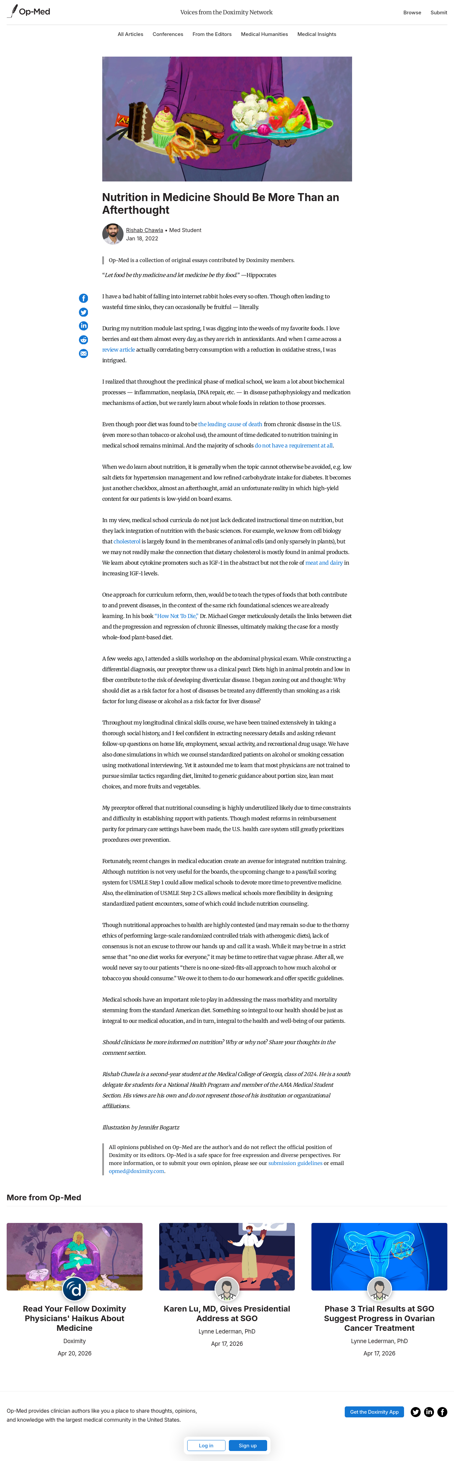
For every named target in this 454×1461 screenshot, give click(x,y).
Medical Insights (316, 34)
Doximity (74, 1341)
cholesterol (127, 541)
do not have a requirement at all (294, 445)
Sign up (248, 1445)
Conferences (168, 34)
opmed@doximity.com (136, 1171)
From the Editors (212, 34)
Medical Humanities (264, 34)
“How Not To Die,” (177, 616)
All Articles (130, 34)
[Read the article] (75, 1257)
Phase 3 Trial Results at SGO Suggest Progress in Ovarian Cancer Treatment (379, 1318)
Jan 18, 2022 (142, 238)
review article (118, 349)
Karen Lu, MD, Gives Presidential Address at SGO (227, 1313)
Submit (439, 12)
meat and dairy (324, 562)
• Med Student (183, 230)
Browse (412, 12)
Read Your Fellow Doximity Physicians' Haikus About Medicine (74, 1318)
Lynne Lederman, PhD (227, 1331)
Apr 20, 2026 (49, 1353)
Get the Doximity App (374, 1412)
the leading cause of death (230, 424)
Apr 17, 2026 (201, 1343)
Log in (206, 1445)
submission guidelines (295, 1163)
